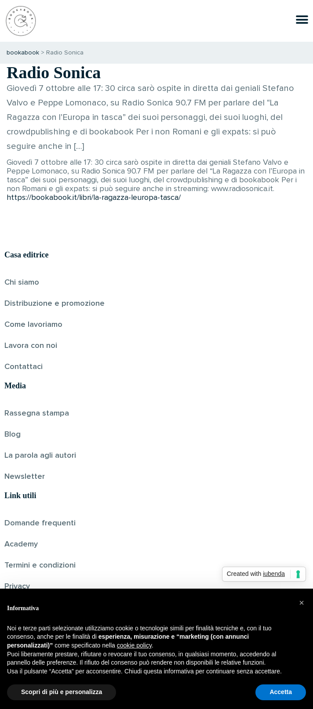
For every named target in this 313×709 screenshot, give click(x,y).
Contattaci (23, 367)
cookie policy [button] (134, 645)
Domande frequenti (40, 523)
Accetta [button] (280, 691)
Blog (12, 434)
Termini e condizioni (40, 565)
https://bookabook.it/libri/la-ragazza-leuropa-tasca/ (94, 198)
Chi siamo (21, 282)
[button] (302, 603)
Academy (21, 544)
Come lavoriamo (33, 325)
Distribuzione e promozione (54, 303)
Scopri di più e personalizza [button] (61, 691)
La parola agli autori (40, 455)
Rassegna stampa (36, 413)
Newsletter (24, 477)
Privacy (17, 586)
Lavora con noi (30, 346)
